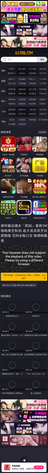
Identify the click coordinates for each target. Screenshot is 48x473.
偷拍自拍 (22, 89)
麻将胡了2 (12, 73)
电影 (3, 91)
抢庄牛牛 (42, 73)
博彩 (3, 70)
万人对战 (32, 69)
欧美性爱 (42, 89)
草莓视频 (32, 119)
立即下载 (38, 467)
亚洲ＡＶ (11, 79)
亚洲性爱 (11, 89)
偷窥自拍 (11, 99)
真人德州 (22, 69)
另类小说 (22, 114)
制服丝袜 (11, 93)
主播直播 (32, 83)
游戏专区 (42, 69)
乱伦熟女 (32, 93)
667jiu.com (24, 53)
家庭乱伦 (22, 109)
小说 (3, 111)
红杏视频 (11, 124)
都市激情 (11, 109)
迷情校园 (11, 114)
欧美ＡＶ (32, 79)
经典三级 (22, 93)
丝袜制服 (22, 83)
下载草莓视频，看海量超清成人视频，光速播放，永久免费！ (24, 277)
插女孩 (12, 119)
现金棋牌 (32, 73)
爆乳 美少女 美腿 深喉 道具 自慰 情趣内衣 (19, 285)
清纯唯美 (22, 103)
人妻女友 (32, 109)
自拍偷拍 (22, 79)
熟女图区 (32, 103)
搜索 (42, 59)
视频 (3, 80)
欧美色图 (32, 99)
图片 (3, 101)
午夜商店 (22, 119)
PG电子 (12, 69)
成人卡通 (32, 89)
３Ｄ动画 (42, 79)
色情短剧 (22, 124)
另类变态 (42, 93)
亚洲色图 (22, 99)
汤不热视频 (42, 119)
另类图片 (42, 103)
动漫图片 (42, 99)
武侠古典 (42, 109)
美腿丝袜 (11, 103)
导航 (3, 121)
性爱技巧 (42, 114)
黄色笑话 (32, 114)
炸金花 (22, 73)
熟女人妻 (11, 83)
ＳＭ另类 (42, 83)
